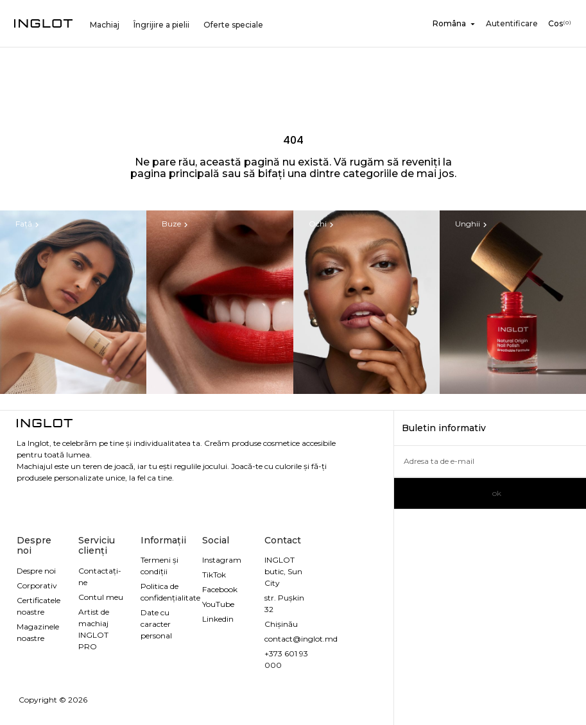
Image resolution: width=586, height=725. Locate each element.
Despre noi (36, 571)
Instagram (221, 560)
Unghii (472, 224)
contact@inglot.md (301, 639)
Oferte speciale (233, 25)
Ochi (322, 224)
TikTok (214, 574)
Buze (176, 224)
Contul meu (100, 597)
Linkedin (218, 619)
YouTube (218, 604)
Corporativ (37, 585)
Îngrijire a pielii (161, 25)
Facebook (219, 589)
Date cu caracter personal (156, 624)
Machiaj (104, 25)
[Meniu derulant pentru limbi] (457, 24)
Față (28, 224)
